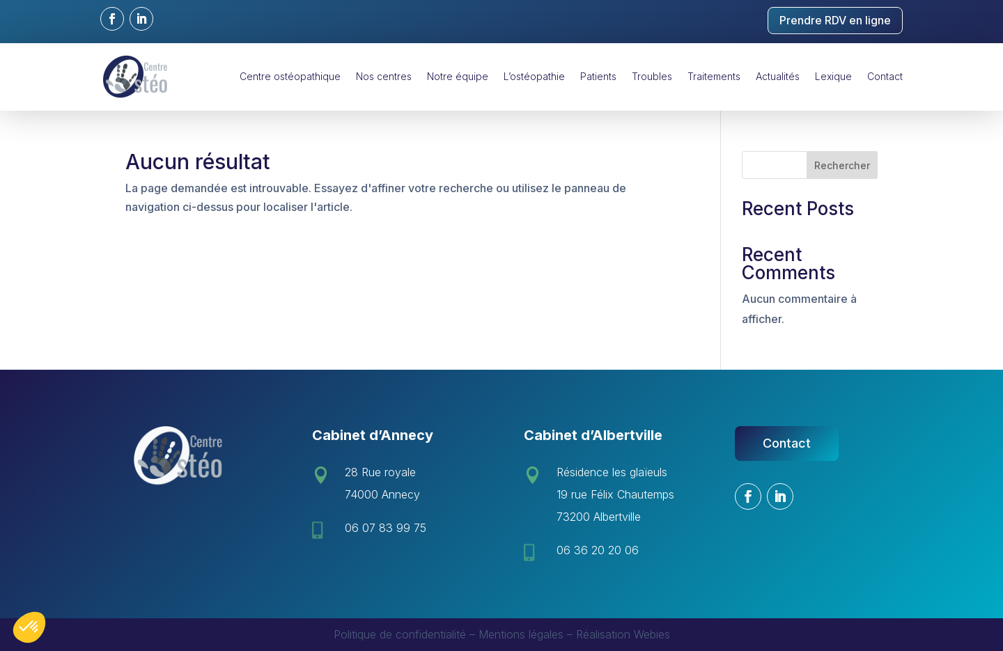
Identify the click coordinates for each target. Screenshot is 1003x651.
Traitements (713, 76)
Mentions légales (521, 634)
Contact (885, 76)
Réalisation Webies (623, 634)
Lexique (833, 76)
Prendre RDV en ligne (835, 20)
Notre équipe (457, 76)
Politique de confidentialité (400, 634)
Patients (598, 76)
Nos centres (384, 76)
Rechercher (842, 165)
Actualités (778, 76)
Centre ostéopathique (290, 76)
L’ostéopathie (534, 76)
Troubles (652, 76)
